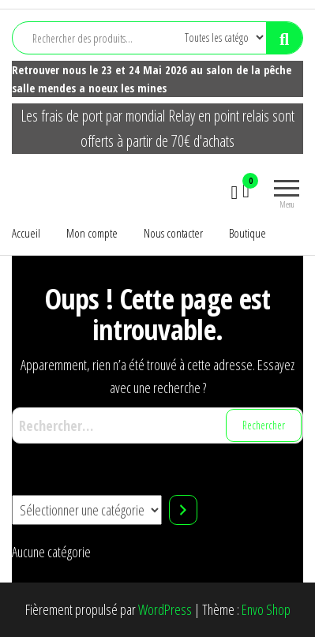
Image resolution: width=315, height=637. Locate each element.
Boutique (247, 233)
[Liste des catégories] (87, 510)
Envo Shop (266, 609)
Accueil (26, 233)
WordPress (165, 609)
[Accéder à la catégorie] (183, 510)
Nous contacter (173, 233)
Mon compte (92, 233)
